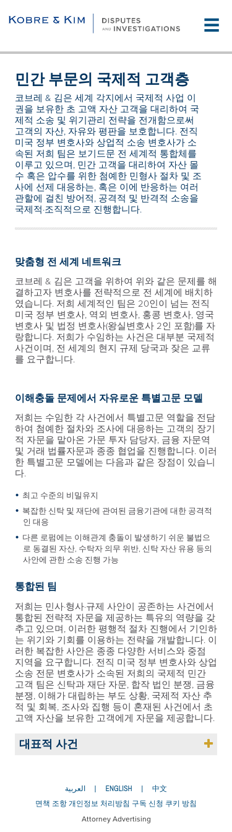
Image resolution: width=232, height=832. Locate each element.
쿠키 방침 (181, 803)
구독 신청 (147, 803)
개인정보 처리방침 (99, 803)
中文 (159, 789)
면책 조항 (51, 803)
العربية (75, 789)
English (118, 789)
